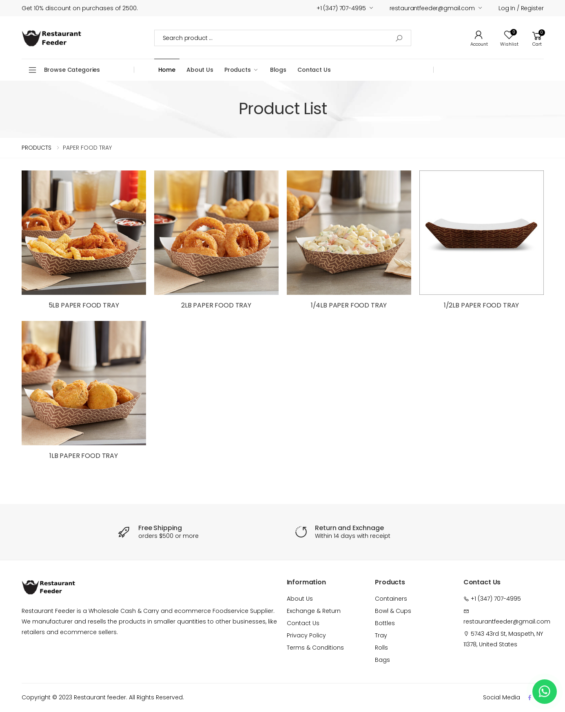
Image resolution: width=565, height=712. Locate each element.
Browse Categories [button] (72, 70)
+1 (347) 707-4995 (341, 8)
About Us (199, 70)
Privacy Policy (306, 635)
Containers (391, 599)
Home (166, 70)
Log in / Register (521, 8)
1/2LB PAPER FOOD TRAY (481, 305)
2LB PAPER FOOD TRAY (216, 305)
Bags (382, 660)
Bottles (385, 623)
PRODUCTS (36, 148)
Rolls (381, 647)
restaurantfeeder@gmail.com (432, 8)
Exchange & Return (314, 611)
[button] (537, 38)
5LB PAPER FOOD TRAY (84, 305)
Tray (381, 635)
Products (237, 70)
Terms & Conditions (315, 647)
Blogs (278, 70)
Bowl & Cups (393, 611)
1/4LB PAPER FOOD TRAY (349, 305)
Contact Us (314, 70)
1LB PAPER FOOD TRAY (83, 455)
